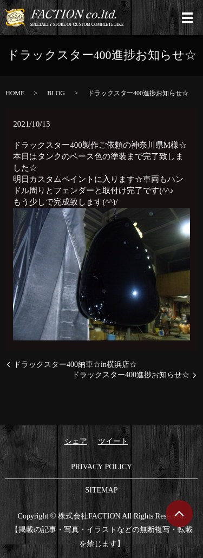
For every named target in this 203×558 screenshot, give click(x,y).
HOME (14, 93)
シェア (75, 441)
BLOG (56, 93)
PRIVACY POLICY (101, 467)
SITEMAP (102, 490)
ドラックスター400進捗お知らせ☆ (130, 375)
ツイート (113, 441)
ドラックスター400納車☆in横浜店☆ (75, 364)
